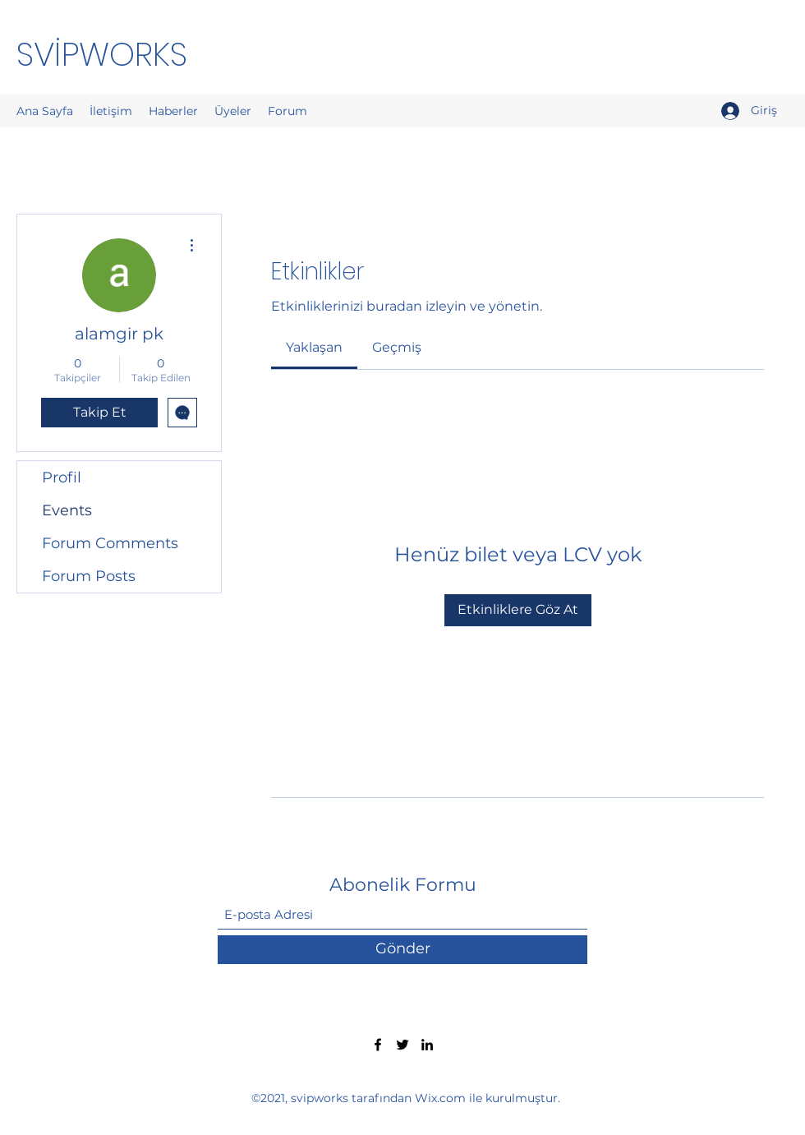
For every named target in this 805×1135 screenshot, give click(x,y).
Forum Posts (89, 576)
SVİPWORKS (101, 54)
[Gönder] (402, 949)
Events (67, 510)
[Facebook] (378, 1044)
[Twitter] (402, 1044)
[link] (314, 347)
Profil (61, 477)
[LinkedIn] (427, 1044)
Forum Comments (110, 543)
